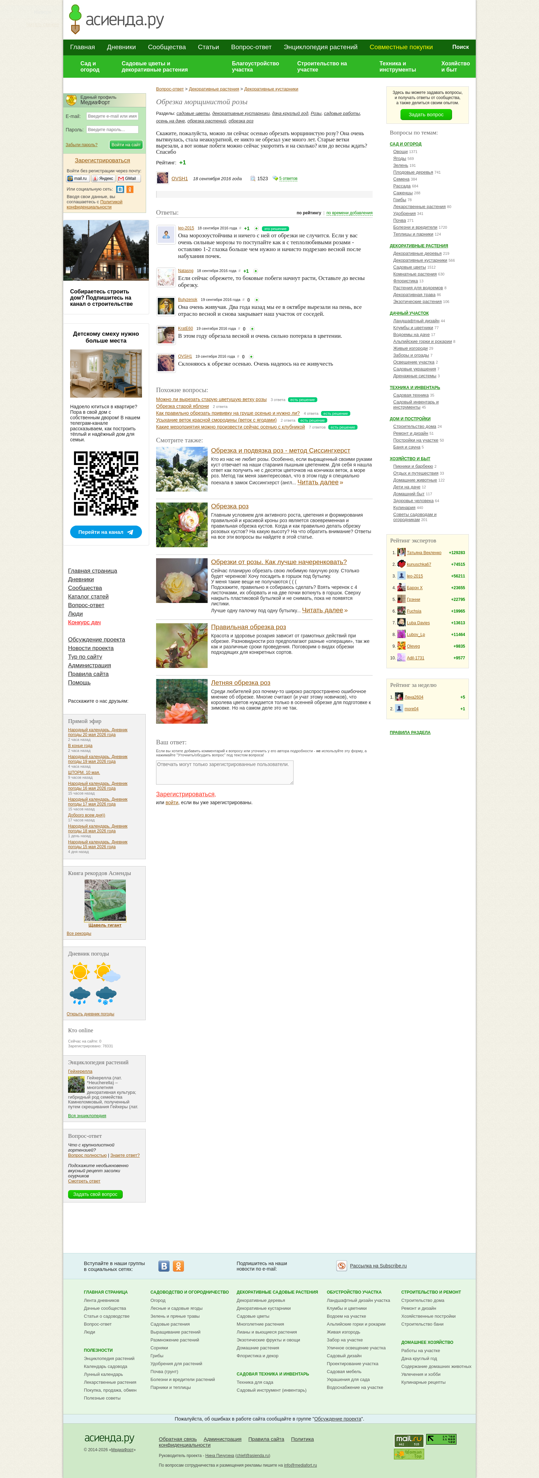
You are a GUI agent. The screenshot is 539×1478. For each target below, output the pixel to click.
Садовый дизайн (344, 1355)
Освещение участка (413, 362)
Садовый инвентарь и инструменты (416, 404)
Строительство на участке (322, 67)
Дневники (121, 47)
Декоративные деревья (417, 253)
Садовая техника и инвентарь (273, 1374)
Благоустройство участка (255, 67)
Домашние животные (415, 480)
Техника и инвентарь (415, 387)
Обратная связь (178, 1439)
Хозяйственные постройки (428, 1316)
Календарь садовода (105, 1366)
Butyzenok (187, 299)
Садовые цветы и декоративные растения (155, 67)
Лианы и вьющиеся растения (267, 1332)
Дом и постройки (410, 419)
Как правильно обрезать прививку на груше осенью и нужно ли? (228, 413)
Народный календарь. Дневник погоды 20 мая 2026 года (98, 732)
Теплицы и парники (413, 234)
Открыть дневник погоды (90, 1014)
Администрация (89, 665)
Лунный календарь (103, 1374)
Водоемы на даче (411, 334)
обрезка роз (241, 120)
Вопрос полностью (87, 1155)
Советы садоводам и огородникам (415, 517)
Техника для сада (255, 1382)
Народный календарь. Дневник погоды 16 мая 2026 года (98, 786)
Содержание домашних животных (436, 1366)
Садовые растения (170, 1324)
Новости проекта (91, 648)
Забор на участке (345, 1339)
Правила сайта (88, 674)
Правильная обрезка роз (248, 626)
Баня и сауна (406, 447)
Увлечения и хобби (420, 1374)
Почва (399, 220)
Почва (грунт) (164, 1371)
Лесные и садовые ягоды (177, 1308)
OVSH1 (180, 178)
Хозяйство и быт (455, 67)
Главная (82, 47)
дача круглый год (290, 113)
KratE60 (185, 328)
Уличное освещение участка (356, 1347)
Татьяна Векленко (424, 552)
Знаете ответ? (125, 1155)
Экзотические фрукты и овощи (268, 1339)
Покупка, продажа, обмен (110, 1390)
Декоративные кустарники (271, 88)
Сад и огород (90, 67)
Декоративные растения (214, 88)
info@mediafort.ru (300, 1465)
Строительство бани (422, 1324)
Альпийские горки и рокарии (422, 341)
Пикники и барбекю (413, 466)
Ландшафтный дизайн (416, 320)
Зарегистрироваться (185, 794)
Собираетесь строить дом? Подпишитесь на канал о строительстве (101, 298)
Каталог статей (88, 596)
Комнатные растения (415, 274)
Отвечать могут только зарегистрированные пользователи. (225, 772)
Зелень (400, 165)
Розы (316, 113)
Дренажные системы (414, 375)
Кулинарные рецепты (423, 1382)
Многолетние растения (260, 1324)
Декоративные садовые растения (277, 1292)
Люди (75, 614)
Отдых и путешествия (415, 473)
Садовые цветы (409, 267)
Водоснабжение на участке (355, 1387)
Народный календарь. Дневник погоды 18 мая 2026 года (98, 828)
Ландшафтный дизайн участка (358, 1300)
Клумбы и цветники (413, 327)
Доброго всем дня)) (86, 815)
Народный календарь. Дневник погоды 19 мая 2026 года (98, 759)
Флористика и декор (257, 1355)
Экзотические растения (417, 301)
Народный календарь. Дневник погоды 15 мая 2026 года (98, 844)
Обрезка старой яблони (182, 406)
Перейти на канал (100, 532)
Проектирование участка (352, 1363)
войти (172, 802)
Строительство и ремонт (431, 1292)
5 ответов (288, 178)
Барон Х (415, 587)
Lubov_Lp (416, 634)
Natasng (186, 270)
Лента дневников (101, 1300)
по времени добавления (350, 213)
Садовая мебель (344, 1371)
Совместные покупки (401, 47)
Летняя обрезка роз (241, 682)
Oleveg (413, 646)
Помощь (79, 682)
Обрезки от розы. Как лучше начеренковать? (279, 561)
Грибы (399, 199)
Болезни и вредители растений (183, 1379)
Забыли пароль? (82, 144)
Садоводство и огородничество (190, 1292)
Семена (401, 179)
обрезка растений (206, 120)
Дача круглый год (419, 1358)
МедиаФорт (122, 1449)
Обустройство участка (354, 1292)
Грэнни (413, 599)
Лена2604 (414, 697)
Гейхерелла (80, 1071)
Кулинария (404, 507)
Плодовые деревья (413, 172)
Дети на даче (406, 486)
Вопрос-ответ (251, 47)
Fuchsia (414, 611)
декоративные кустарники (241, 113)
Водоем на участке (346, 1316)
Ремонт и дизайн (410, 433)
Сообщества (167, 47)
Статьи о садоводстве (107, 1316)
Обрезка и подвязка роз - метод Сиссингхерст (280, 450)
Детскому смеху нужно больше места (106, 337)
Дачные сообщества (105, 1308)
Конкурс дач (84, 622)
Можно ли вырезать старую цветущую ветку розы (211, 399)
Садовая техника (411, 395)
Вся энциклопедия (87, 1115)
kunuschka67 (419, 564)
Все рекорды (79, 933)
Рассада (402, 185)
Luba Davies (418, 623)
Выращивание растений (175, 1332)
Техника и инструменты (398, 67)
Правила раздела (410, 732)
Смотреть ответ (84, 1181)
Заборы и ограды (411, 355)
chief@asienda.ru (253, 1455)
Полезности (98, 1350)
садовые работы (342, 113)
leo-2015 (186, 228)
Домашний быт (409, 493)
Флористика (405, 280)
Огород (158, 1300)
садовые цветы (193, 113)
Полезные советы (102, 1398)
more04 (412, 708)
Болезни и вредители (415, 227)
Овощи (400, 151)
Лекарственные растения (419, 206)
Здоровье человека (413, 500)
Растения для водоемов (418, 287)
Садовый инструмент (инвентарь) (272, 1390)
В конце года (80, 745)
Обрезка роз (230, 506)
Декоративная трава (414, 294)
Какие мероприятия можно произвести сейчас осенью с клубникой (230, 427)
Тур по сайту (85, 657)
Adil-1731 (416, 658)
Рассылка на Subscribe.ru (378, 1266)
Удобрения (404, 213)
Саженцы (403, 192)
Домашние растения (258, 1347)
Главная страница (92, 571)
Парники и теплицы (171, 1387)
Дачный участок (409, 313)
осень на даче (170, 120)
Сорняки (159, 1347)
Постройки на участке (415, 440)
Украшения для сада (348, 1379)
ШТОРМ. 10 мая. (84, 772)
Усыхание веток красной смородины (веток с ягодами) (216, 420)
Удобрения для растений (176, 1363)
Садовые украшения (414, 368)
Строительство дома (414, 426)
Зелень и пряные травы (175, 1316)
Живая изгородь (343, 1332)
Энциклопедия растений (321, 47)
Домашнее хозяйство (427, 1342)
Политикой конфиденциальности (94, 204)
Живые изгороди (410, 348)
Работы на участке (420, 1350)
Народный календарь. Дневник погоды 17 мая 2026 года (98, 802)
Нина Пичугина (219, 1455)
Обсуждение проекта (96, 639)
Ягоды (399, 158)
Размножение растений (175, 1339)
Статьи (208, 47)
